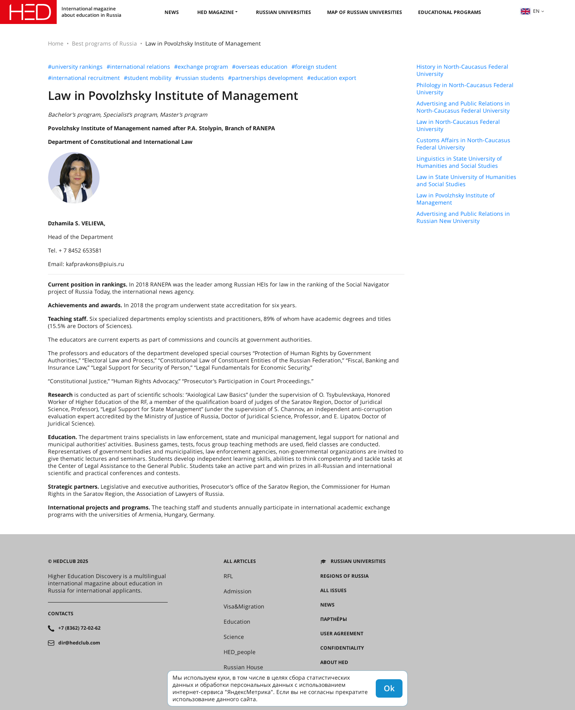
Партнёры (333, 619)
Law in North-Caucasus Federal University (458, 125)
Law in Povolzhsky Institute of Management (455, 199)
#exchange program (201, 66)
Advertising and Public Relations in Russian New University (463, 217)
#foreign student (314, 66)
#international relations (138, 66)
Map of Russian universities (364, 12)
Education (237, 621)
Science (234, 636)
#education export (331, 78)
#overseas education (260, 66)
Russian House (243, 667)
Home (55, 43)
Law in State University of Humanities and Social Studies (466, 180)
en (529, 11)
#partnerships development (265, 78)
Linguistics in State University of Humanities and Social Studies (459, 162)
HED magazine (215, 12)
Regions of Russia (344, 576)
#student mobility (147, 78)
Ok (389, 688)
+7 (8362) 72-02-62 (79, 628)
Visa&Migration (244, 606)
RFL (228, 576)
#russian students (199, 78)
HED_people (240, 652)
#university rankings (75, 66)
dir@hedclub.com (79, 643)
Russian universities (283, 12)
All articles (240, 561)
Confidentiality (342, 648)
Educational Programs (449, 12)
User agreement (341, 633)
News (172, 12)
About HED (334, 662)
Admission (238, 591)
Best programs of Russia (104, 43)
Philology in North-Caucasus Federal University (465, 89)
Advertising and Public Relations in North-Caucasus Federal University (463, 107)
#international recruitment (84, 78)
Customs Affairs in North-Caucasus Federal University (463, 144)
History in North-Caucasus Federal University (462, 70)
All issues (333, 590)
